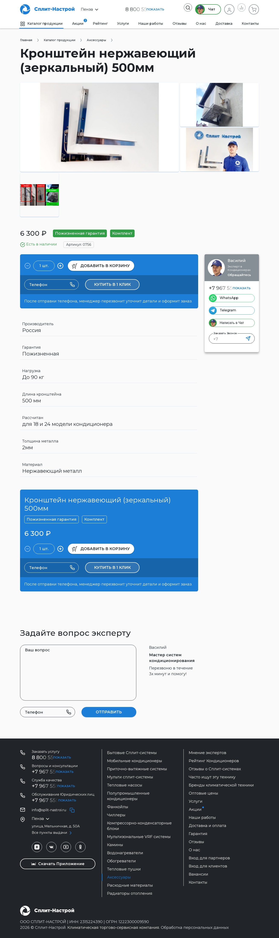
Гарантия (198, 833)
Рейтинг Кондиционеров (214, 761)
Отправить (109, 712)
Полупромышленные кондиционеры (128, 796)
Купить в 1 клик (112, 284)
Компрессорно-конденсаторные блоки (139, 826)
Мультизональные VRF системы (139, 836)
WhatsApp (229, 298)
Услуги (123, 24)
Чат (203, 9)
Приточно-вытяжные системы (137, 769)
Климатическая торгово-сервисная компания (113, 927)
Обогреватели (121, 861)
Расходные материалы (130, 885)
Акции (78, 22)
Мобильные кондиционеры (134, 761)
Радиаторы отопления (129, 893)
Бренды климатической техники (221, 785)
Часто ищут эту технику (212, 777)
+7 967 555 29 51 (229, 288)
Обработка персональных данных (195, 927)
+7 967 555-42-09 (53, 800)
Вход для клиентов (208, 866)
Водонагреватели (125, 853)
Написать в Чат (232, 323)
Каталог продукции (41, 24)
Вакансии (198, 874)
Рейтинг (100, 24)
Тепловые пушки (124, 869)
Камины (115, 845)
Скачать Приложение (57, 863)
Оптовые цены (203, 793)
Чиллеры (116, 815)
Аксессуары (119, 877)
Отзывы (180, 24)
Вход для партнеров (209, 858)
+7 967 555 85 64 (53, 786)
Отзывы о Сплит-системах (215, 769)
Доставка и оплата (207, 825)
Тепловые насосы (124, 785)
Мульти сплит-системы (130, 777)
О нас (201, 24)
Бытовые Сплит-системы (132, 752)
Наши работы (150, 24)
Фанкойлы (117, 807)
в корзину (101, 266)
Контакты (250, 24)
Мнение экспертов (207, 752)
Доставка (223, 24)
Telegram (228, 310)
